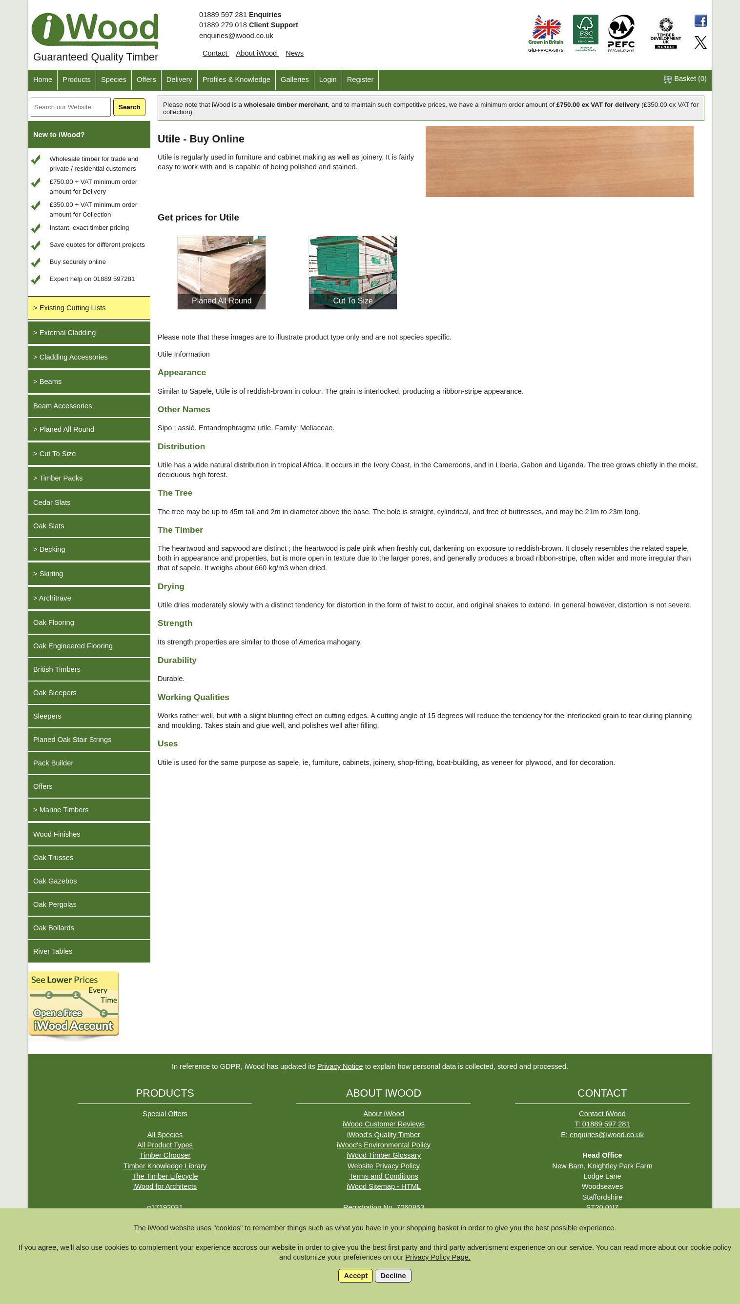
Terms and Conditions (383, 1176)
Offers (146, 79)
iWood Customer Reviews (384, 1124)
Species (113, 79)
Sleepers (47, 716)
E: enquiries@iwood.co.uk (602, 1135)
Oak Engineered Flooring (73, 646)
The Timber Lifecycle (165, 1176)
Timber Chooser (165, 1155)
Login (328, 79)
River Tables (52, 951)
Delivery (179, 79)
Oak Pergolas (55, 904)
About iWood (257, 53)
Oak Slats (48, 526)
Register (360, 79)
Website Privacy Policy (384, 1166)
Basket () (684, 79)
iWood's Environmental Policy (384, 1145)
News (295, 53)
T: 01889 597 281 (602, 1124)
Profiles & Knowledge (236, 79)
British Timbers (57, 669)
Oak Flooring (53, 622)
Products (76, 79)
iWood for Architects (165, 1186)
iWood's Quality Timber (383, 1135)
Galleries (295, 79)
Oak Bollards (53, 928)
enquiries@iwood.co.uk (236, 36)
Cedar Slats (52, 502)
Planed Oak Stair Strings (72, 739)
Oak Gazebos (55, 881)
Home (42, 79)
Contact (216, 53)
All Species (165, 1135)
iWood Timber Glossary (384, 1155)
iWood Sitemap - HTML (384, 1186)
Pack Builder (53, 763)
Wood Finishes (57, 834)
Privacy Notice (340, 1066)
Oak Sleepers (55, 693)
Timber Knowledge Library (165, 1166)
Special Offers (165, 1114)
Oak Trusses (53, 858)
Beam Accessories (62, 406)
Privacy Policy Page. (438, 1257)
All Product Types (165, 1145)
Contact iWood (602, 1114)
